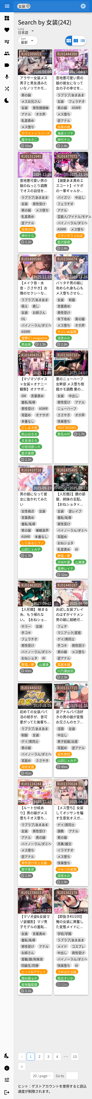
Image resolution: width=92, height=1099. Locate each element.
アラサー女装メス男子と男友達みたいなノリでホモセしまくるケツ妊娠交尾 (33, 88)
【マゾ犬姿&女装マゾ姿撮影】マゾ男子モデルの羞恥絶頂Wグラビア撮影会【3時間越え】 (35, 926)
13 (75, 1057)
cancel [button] (28, 6)
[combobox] (55, 6)
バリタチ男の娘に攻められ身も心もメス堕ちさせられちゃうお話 (69, 290)
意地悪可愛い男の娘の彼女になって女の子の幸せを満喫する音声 (69, 85)
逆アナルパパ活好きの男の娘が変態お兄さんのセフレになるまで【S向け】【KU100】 (69, 722)
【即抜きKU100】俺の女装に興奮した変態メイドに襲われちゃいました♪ (70, 926)
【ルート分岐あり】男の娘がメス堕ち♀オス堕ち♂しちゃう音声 (33, 815)
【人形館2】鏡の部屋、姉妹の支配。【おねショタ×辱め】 (70, 501)
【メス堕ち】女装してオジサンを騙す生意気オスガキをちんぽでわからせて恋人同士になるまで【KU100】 (70, 820)
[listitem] (7, 18)
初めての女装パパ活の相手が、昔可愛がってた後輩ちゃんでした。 (33, 719)
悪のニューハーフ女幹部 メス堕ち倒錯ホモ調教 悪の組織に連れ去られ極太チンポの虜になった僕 (70, 391)
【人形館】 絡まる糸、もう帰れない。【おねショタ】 (34, 617)
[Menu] (7, 6)
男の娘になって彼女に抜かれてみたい (33, 499)
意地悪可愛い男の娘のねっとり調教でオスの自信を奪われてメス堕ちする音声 (33, 190)
